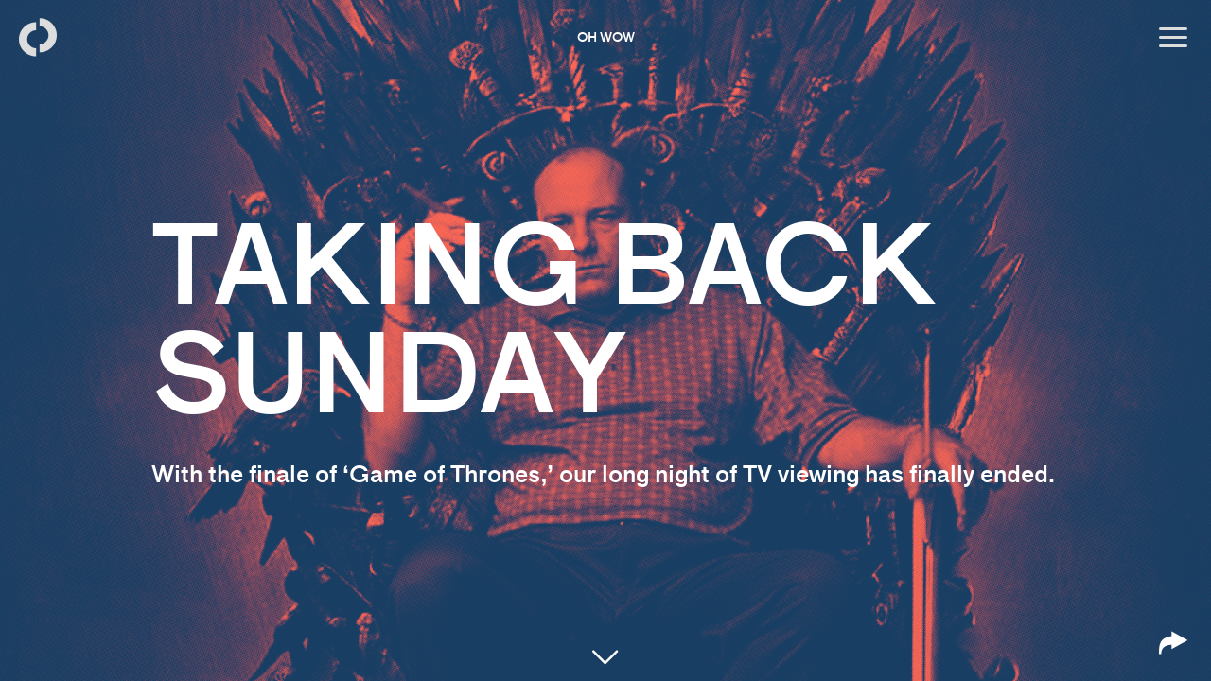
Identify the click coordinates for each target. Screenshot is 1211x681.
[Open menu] (1173, 38)
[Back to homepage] (38, 38)
